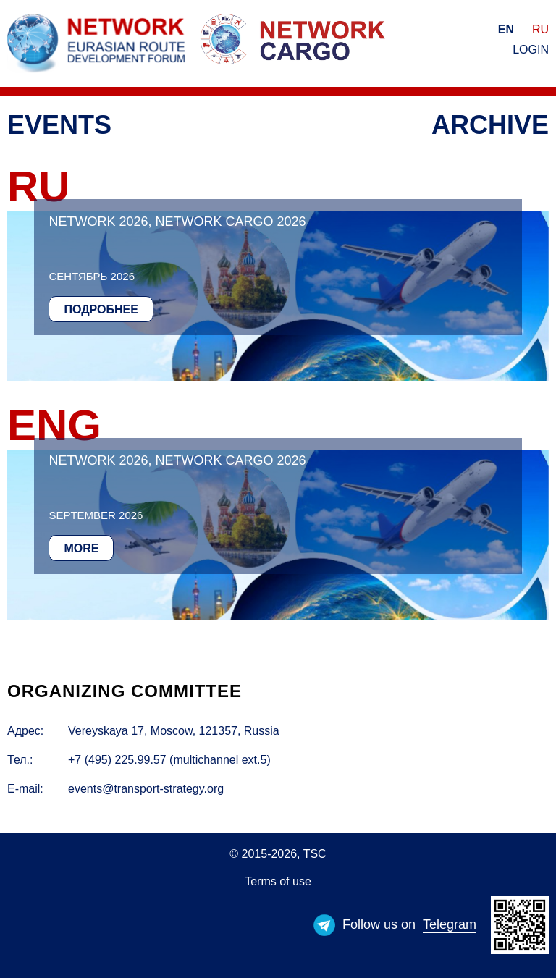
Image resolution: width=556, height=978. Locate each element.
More (81, 548)
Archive (490, 125)
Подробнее (101, 309)
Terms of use (278, 881)
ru (540, 29)
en (506, 29)
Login (531, 49)
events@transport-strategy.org (146, 789)
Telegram (449, 924)
